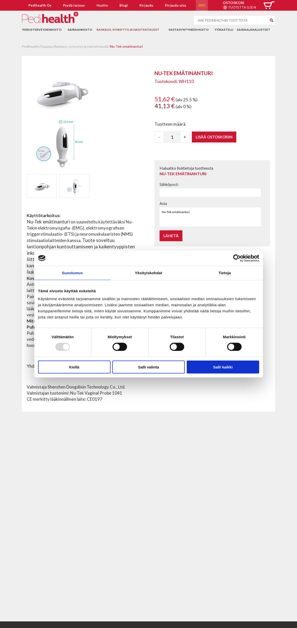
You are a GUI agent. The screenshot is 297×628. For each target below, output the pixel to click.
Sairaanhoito (80, 29)
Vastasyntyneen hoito (188, 29)
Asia (163, 203)
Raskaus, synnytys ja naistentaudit (128, 29)
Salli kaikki (223, 367)
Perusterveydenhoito (41, 29)
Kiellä (74, 367)
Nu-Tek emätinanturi (126, 46)
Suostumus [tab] (72, 272)
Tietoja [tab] (224, 272)
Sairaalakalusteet (253, 29)
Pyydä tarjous (74, 5)
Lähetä (171, 235)
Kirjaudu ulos (175, 5)
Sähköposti (169, 184)
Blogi (123, 5)
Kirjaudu (146, 5)
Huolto (102, 5)
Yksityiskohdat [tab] (148, 272)
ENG (201, 5)
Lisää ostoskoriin (214, 137)
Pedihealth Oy (39, 5)
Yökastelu (224, 29)
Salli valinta (148, 367)
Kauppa (46, 46)
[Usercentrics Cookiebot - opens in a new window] (237, 258)
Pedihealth (30, 46)
